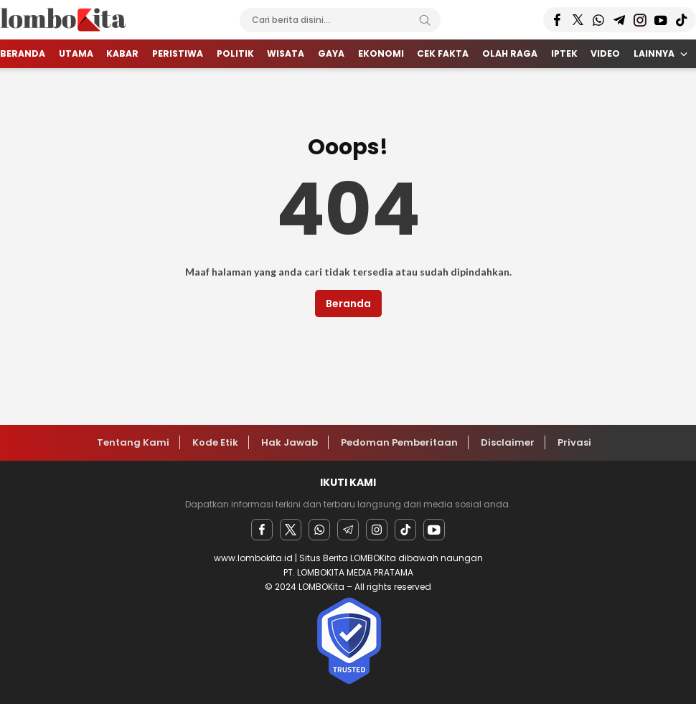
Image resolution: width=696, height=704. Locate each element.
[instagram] (376, 529)
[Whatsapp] (319, 529)
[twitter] (290, 529)
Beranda (348, 303)
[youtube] (434, 529)
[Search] (425, 20)
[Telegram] (348, 529)
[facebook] (262, 529)
